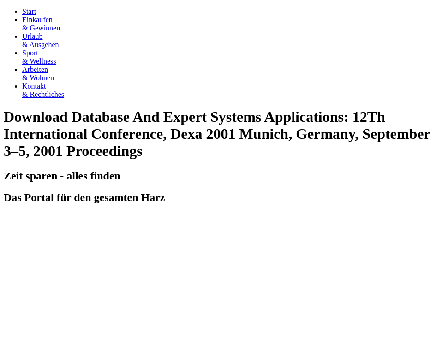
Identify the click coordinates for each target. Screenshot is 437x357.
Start (29, 11)
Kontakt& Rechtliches (43, 90)
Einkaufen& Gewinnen (41, 24)
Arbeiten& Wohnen (38, 73)
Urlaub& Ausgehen (40, 40)
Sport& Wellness (39, 57)
